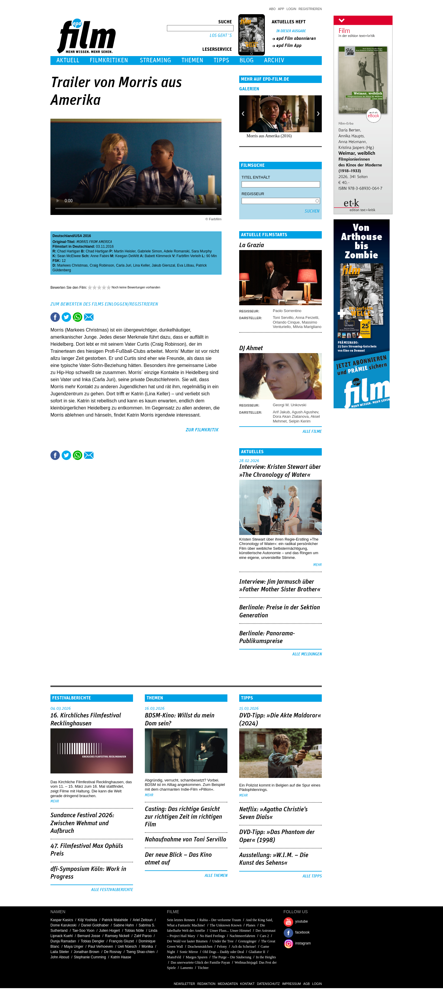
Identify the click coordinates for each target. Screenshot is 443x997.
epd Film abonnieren (296, 38)
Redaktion (206, 983)
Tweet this (66, 317)
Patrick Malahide (115, 920)
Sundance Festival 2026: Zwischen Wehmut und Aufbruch (82, 823)
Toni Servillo (283, 317)
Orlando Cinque (286, 322)
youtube (301, 921)
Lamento (187, 968)
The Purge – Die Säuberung (231, 957)
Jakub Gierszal (163, 265)
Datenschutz (268, 983)
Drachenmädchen (200, 946)
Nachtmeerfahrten (242, 936)
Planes (250, 925)
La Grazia (251, 245)
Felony (222, 946)
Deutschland (63, 236)
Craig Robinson (102, 265)
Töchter (203, 968)
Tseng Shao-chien (140, 952)
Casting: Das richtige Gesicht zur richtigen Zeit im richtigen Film (183, 817)
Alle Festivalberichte (112, 890)
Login (291, 9)
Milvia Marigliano (307, 326)
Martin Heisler (124, 251)
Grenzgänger (247, 941)
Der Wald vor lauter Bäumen (187, 941)
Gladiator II (257, 952)
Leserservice (217, 49)
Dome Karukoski (63, 925)
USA (78, 236)
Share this (55, 317)
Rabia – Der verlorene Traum (220, 920)
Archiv (274, 60)
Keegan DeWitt (127, 256)
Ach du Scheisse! (244, 946)
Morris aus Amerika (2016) (269, 136)
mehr (317, 565)
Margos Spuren (196, 957)
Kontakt (247, 983)
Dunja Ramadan (63, 941)
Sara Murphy (201, 251)
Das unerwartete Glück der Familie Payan (200, 962)
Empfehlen (88, 317)
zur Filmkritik (202, 429)
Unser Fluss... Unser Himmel (230, 931)
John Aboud (59, 957)
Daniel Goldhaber (95, 925)
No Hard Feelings (212, 936)
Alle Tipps (312, 876)
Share (77, 317)
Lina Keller (141, 265)
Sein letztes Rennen (181, 920)
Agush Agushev (305, 412)
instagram (303, 943)
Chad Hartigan (68, 251)
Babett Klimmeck (158, 256)
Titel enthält (256, 177)
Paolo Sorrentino (287, 311)
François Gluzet (121, 941)
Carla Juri (123, 265)
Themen (192, 60)
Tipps (221, 60)
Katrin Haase (121, 957)
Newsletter (184, 983)
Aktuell (67, 60)
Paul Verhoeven (100, 946)
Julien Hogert (109, 931)
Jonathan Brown (86, 952)
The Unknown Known (225, 925)
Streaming (155, 60)
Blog (246, 60)
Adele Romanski (176, 251)
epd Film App (288, 45)
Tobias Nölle (134, 931)
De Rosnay (113, 952)
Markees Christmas (72, 265)
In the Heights (266, 957)
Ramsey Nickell (117, 936)
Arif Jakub (281, 412)
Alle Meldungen (307, 654)
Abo (272, 9)
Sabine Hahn (124, 925)
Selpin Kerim (300, 421)
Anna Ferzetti (307, 317)
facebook (302, 932)
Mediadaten (228, 983)
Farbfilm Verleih (188, 256)
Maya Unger (73, 946)
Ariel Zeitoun (142, 920)
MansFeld (174, 957)
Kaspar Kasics (61, 920)
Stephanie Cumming (90, 957)
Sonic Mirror (189, 952)
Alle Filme (312, 432)
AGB (306, 983)
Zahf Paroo (143, 936)
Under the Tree (223, 941)
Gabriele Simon (149, 251)
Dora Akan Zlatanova (291, 416)
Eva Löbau (185, 265)
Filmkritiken (109, 60)
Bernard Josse (88, 936)
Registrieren (310, 9)
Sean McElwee (69, 256)
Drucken (100, 317)
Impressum (291, 983)
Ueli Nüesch (127, 946)
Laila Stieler (59, 952)
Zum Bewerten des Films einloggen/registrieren (104, 304)
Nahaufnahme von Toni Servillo (185, 839)
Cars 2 (264, 936)
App (281, 9)
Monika (147, 946)
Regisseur (253, 194)
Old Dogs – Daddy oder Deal (223, 952)
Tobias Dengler (92, 941)
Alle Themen (216, 876)
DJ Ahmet (251, 348)
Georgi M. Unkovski (289, 405)
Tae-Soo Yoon (83, 931)
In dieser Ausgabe (291, 31)
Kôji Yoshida (87, 920)
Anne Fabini (99, 256)
